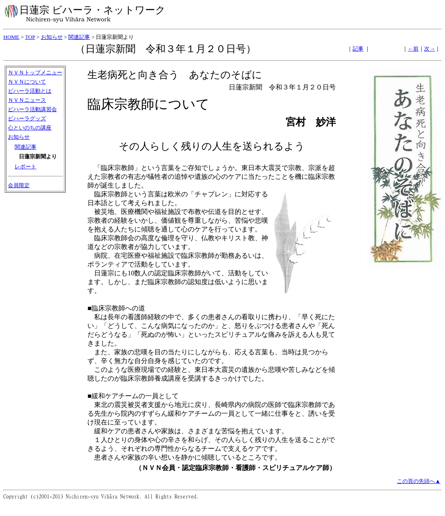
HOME (11, 37)
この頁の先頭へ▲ (418, 481)
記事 (358, 49)
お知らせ (52, 37)
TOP (30, 37)
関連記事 (79, 37)
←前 (413, 49)
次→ (429, 49)
